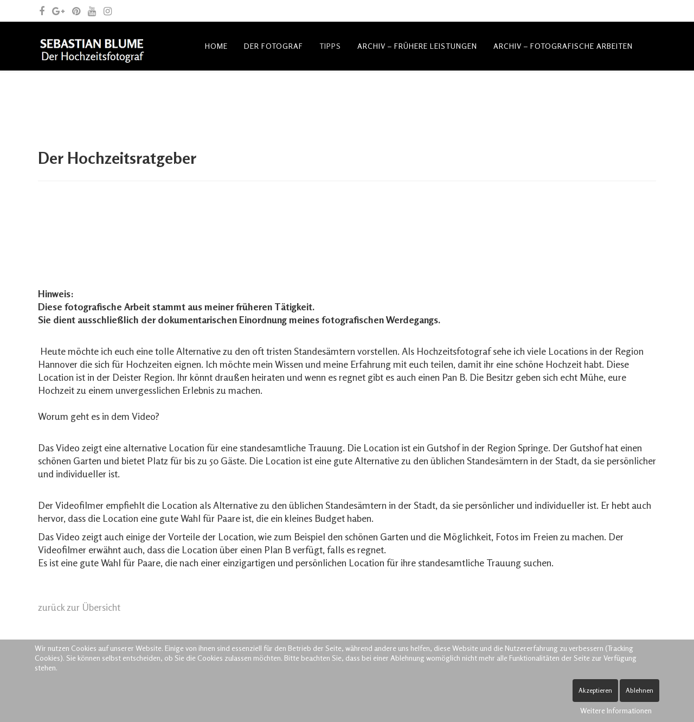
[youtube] (92, 11)
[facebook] (41, 11)
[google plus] (58, 11)
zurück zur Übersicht (79, 607)
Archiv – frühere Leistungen (417, 45)
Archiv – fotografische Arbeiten (563, 45)
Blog (216, 94)
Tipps (330, 45)
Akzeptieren (595, 690)
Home (216, 45)
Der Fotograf (273, 45)
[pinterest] (76, 11)
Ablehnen (639, 690)
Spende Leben (434, 94)
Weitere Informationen (616, 710)
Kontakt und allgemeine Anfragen (317, 94)
